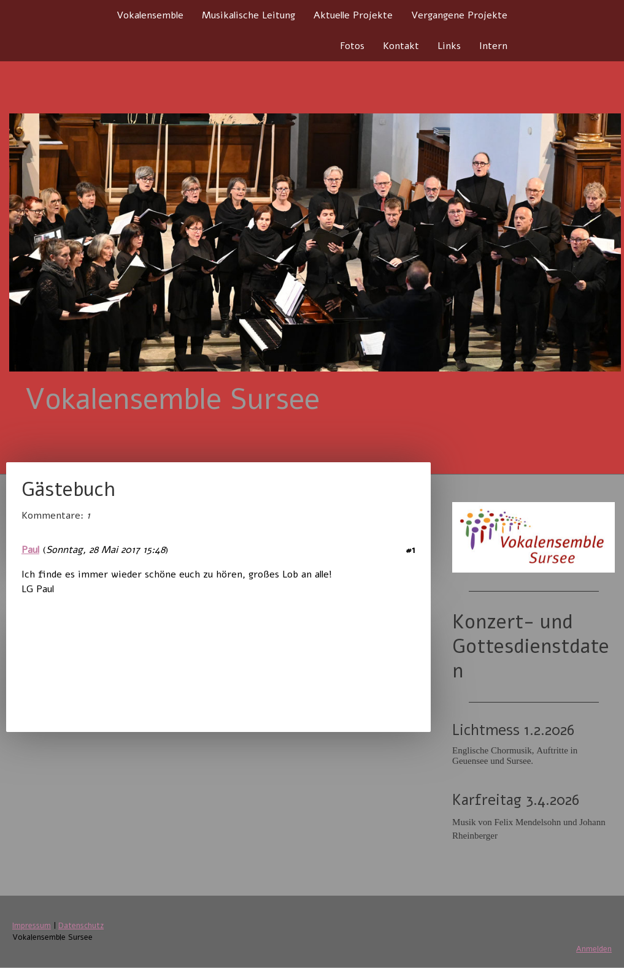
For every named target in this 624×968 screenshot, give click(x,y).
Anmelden (594, 949)
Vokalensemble (150, 15)
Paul (30, 550)
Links (449, 46)
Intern (493, 46)
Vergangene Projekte (459, 15)
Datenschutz (81, 925)
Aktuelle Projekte (353, 15)
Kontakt (401, 46)
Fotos (352, 46)
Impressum (31, 925)
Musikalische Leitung (248, 15)
